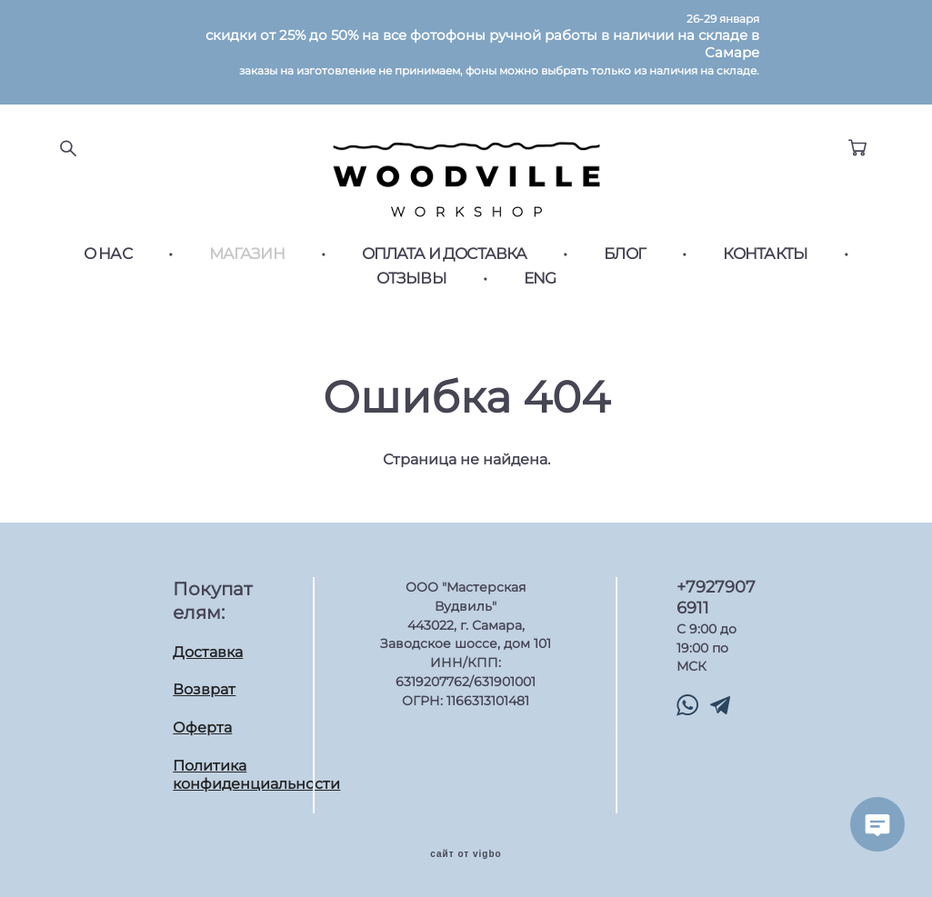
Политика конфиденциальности (256, 775)
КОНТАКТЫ (765, 254)
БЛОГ (625, 254)
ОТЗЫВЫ (411, 278)
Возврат (204, 689)
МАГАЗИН (247, 254)
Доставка (208, 652)
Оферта (202, 727)
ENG (540, 278)
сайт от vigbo (465, 854)
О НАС (108, 254)
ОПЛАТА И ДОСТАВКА (444, 254)
